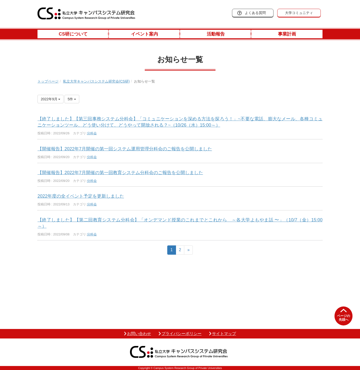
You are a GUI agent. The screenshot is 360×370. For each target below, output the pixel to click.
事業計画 (287, 34)
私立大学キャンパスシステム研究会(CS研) (96, 81)
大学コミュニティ (299, 13)
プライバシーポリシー (182, 333)
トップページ (48, 81)
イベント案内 (144, 34)
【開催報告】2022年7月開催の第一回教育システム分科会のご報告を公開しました (120, 172)
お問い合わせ (139, 333)
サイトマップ (224, 333)
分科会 (92, 133)
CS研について (73, 34)
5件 (72, 99)
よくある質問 (255, 13)
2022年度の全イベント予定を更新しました (81, 196)
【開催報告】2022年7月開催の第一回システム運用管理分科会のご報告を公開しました (125, 148)
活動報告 (216, 34)
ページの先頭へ (343, 318)
